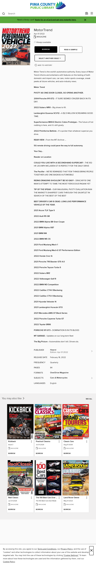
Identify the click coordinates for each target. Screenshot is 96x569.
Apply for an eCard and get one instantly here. (55, 20)
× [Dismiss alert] (85, 20)
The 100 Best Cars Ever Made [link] (47, 498)
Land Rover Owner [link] (71, 498)
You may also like (13, 398)
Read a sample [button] (70, 50)
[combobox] (43, 14)
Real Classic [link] (13, 498)
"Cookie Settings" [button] (70, 555)
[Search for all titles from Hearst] (71, 351)
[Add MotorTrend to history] (43, 65)
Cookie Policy (9, 561)
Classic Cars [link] (69, 441)
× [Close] (91, 550)
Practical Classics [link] (43, 441)
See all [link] (89, 399)
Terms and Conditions (47, 549)
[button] (45, 49)
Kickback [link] (12, 441)
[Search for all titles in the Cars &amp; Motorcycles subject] (71, 378)
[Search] (3, 14)
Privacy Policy (67, 549)
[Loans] (86, 14)
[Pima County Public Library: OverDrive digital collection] (48, 5)
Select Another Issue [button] (50, 58)
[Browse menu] (92, 13)
